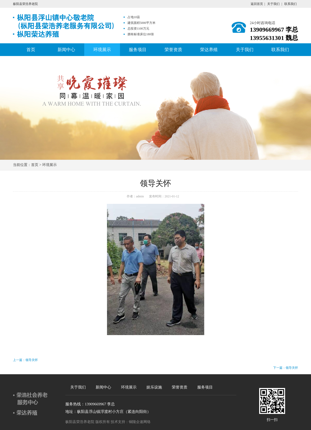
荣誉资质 (173, 49)
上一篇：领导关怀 (25, 360)
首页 (30, 49)
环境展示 (102, 49)
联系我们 (290, 4)
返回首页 (257, 4)
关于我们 (273, 4)
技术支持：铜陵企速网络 (131, 422)
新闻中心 (66, 49)
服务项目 (137, 49)
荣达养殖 (209, 49)
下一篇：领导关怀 (285, 368)
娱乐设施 (154, 387)
